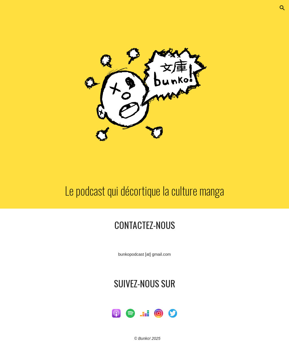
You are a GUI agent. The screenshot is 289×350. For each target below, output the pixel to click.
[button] (282, 8)
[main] (144, 190)
